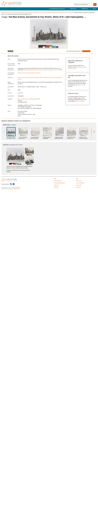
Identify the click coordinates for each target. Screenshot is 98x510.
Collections (72, 9)
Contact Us (78, 187)
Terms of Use (79, 180)
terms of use (80, 85)
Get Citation (10, 51)
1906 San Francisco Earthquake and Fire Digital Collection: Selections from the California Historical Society (49, 12)
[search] (94, 4)
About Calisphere (57, 180)
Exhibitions (84, 9)
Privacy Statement (80, 183)
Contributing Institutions (57, 9)
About (94, 9)
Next (94, 131)
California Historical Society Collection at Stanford (13, 12)
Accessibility (79, 185)
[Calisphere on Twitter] (11, 184)
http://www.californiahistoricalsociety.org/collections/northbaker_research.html (41, 70)
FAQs (77, 178)
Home (55, 178)
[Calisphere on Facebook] (14, 184)
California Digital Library (14, 188)
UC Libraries (17, 187)
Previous (4, 131)
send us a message (79, 101)
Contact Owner (86, 51)
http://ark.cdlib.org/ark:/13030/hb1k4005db (28, 99)
